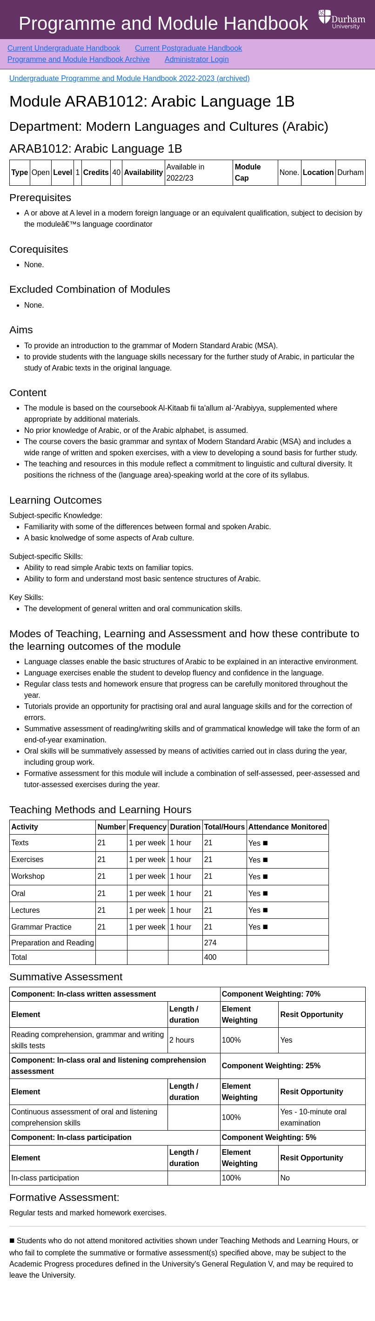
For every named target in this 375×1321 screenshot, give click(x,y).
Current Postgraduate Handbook (188, 48)
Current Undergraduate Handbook (63, 48)
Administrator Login (197, 59)
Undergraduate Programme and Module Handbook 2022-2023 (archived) (129, 78)
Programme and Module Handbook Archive (78, 59)
